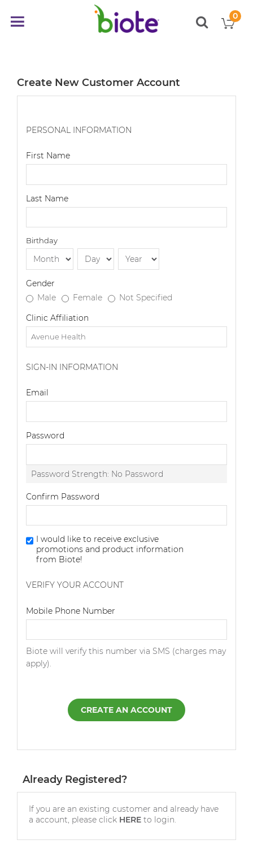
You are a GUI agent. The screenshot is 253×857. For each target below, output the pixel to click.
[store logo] (126, 19)
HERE (130, 820)
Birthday (42, 240)
